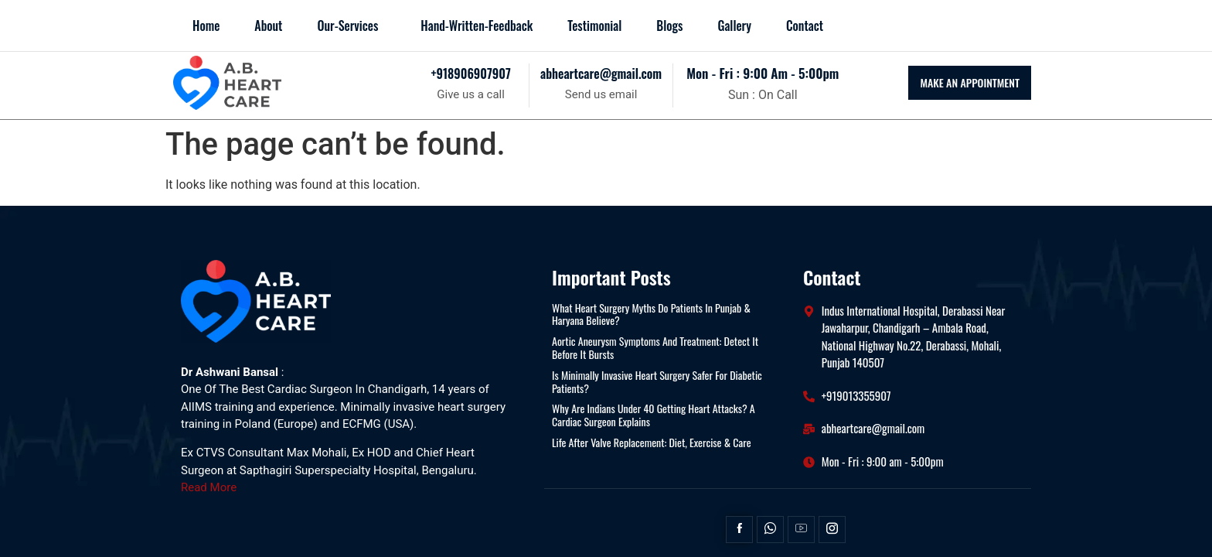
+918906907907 (470, 73)
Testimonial (594, 25)
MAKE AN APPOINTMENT (970, 82)
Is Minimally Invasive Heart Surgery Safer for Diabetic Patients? (657, 382)
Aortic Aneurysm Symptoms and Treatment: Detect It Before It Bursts (655, 348)
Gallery (734, 25)
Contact (804, 25)
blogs (669, 25)
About (268, 25)
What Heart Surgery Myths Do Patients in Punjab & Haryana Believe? (651, 315)
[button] (351, 25)
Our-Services (347, 25)
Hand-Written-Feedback (476, 25)
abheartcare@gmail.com (601, 73)
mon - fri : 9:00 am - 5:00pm (762, 73)
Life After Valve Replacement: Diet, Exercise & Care (651, 442)
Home (206, 25)
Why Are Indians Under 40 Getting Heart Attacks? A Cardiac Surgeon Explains (653, 415)
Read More (209, 487)
